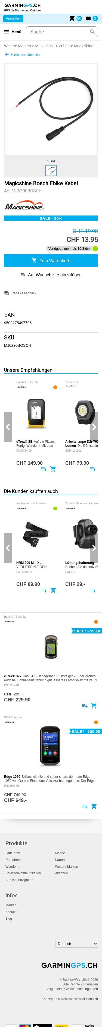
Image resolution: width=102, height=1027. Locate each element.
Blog (8, 918)
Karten (60, 860)
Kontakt (11, 912)
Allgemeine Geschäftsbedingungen (72, 989)
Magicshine (45, 46)
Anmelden (13, 18)
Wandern (11, 867)
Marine (60, 853)
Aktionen (61, 873)
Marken (10, 905)
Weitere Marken (17, 46)
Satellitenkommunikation (23, 873)
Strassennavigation (19, 880)
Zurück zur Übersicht (22, 54)
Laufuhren (12, 853)
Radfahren (13, 860)
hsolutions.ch (88, 999)
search (92, 32)
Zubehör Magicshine (76, 46)
